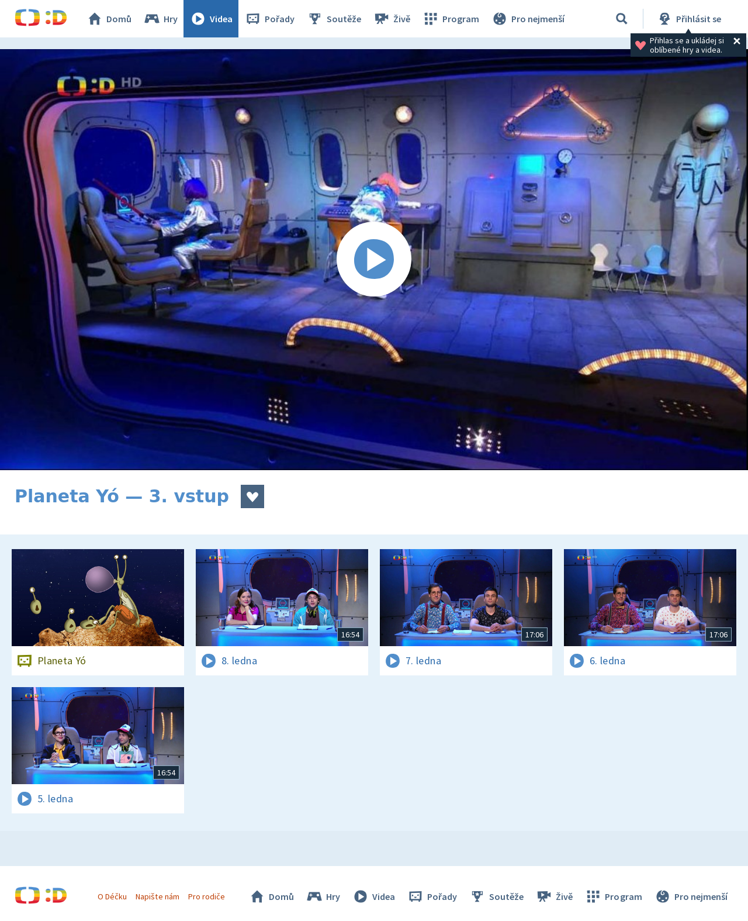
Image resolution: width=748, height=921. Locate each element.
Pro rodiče (206, 896)
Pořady (269, 18)
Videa (211, 18)
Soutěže (333, 18)
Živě (391, 18)
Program (450, 18)
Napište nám (157, 896)
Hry (160, 18)
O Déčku (112, 896)
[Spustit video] (374, 259)
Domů (108, 18)
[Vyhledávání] (622, 18)
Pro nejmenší (528, 18)
